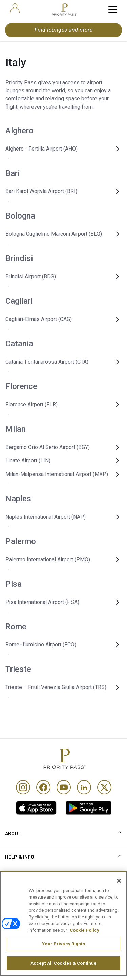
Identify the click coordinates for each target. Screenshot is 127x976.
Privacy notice (20, 937)
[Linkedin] (84, 787)
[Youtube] (64, 787)
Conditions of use (24, 904)
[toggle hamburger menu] (112, 9)
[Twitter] (104, 787)
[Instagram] (23, 787)
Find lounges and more (63, 30)
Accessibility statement (31, 948)
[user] (15, 8)
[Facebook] (43, 787)
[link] (36, 808)
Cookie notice (20, 926)
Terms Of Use (20, 915)
